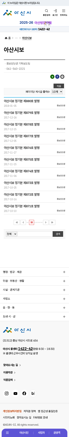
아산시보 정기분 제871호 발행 (21, 206)
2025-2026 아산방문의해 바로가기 (35, 23)
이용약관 (8, 372)
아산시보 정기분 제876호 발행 (21, 148)
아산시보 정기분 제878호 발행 (21, 124)
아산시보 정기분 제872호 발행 (21, 194)
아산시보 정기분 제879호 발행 (21, 113)
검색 (58, 233)
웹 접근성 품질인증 (48, 411)
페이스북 (57, 77)
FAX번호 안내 (40, 417)
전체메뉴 (63, 15)
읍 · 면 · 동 (9, 307)
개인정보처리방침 (12, 411)
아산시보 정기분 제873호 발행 (21, 183)
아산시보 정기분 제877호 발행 (21, 136)
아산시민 (24, 432)
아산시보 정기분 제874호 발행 (21, 171)
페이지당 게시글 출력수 (38, 91)
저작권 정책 (30, 411)
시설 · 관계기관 (11, 289)
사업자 (41, 432)
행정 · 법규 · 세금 (12, 272)
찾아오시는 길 (10, 365)
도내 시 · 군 (9, 316)
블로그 (52, 77)
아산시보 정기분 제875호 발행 (21, 159)
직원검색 (8, 380)
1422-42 (25, 348)
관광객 (57, 432)
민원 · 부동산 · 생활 (13, 281)
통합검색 (46, 15)
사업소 (6, 298)
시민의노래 (9, 417)
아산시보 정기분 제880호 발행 (21, 101)
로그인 (55, 15)
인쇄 (62, 77)
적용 (59, 86)
